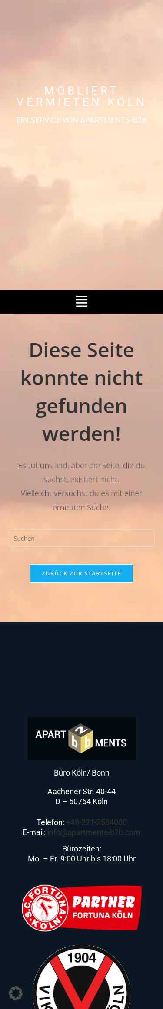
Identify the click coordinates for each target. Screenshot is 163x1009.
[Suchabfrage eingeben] (81, 538)
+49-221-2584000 (96, 822)
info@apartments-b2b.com (93, 832)
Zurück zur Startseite (81, 573)
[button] (81, 302)
